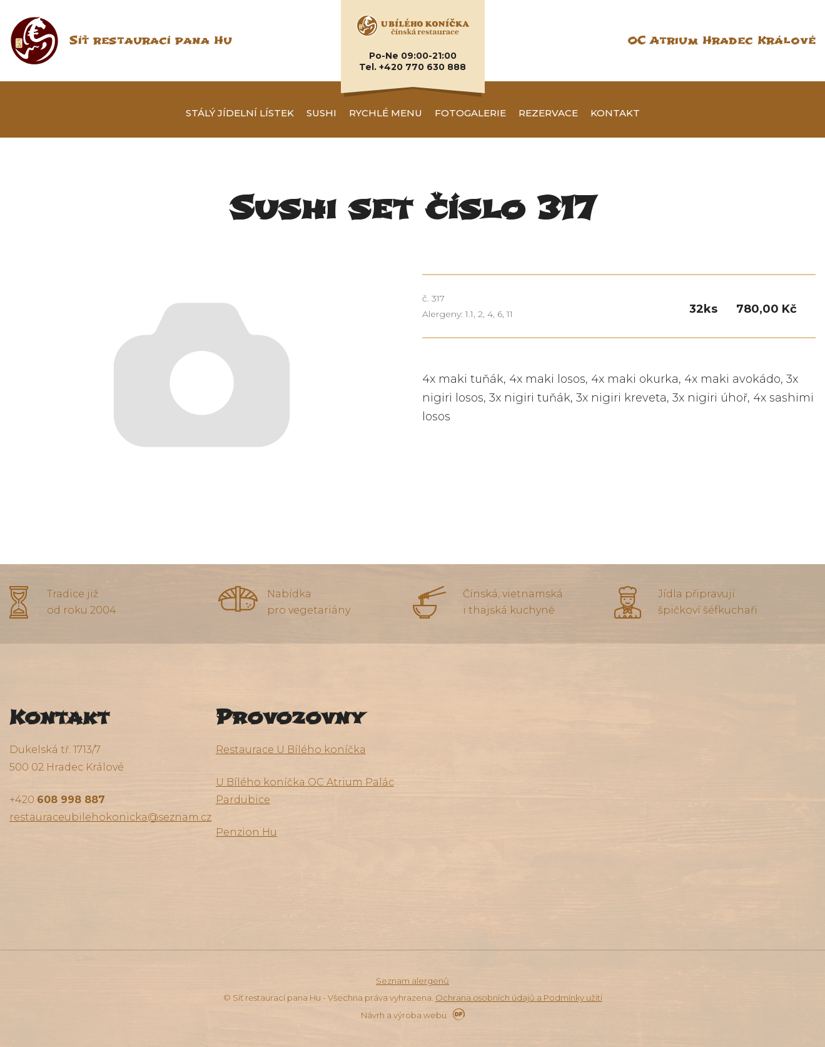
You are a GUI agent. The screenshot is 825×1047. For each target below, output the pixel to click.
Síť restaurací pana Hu (150, 40)
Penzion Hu (246, 832)
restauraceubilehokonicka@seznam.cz (110, 817)
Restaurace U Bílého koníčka (291, 750)
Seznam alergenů (412, 981)
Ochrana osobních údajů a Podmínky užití (518, 998)
